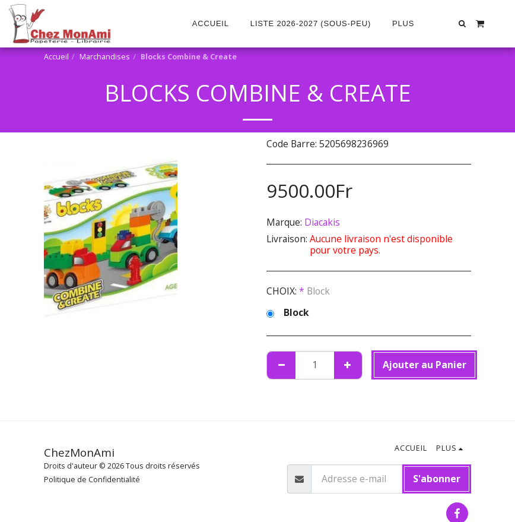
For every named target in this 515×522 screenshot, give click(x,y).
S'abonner (436, 478)
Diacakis (322, 222)
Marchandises (105, 57)
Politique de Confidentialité (92, 479)
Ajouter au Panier (424, 364)
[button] (462, 23)
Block (287, 313)
